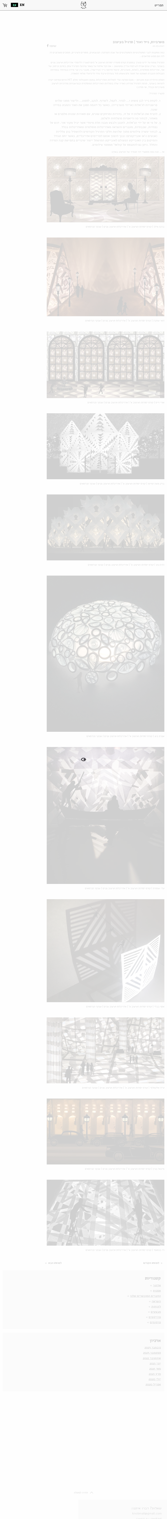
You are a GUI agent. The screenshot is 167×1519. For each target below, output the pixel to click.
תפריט (159, 5)
